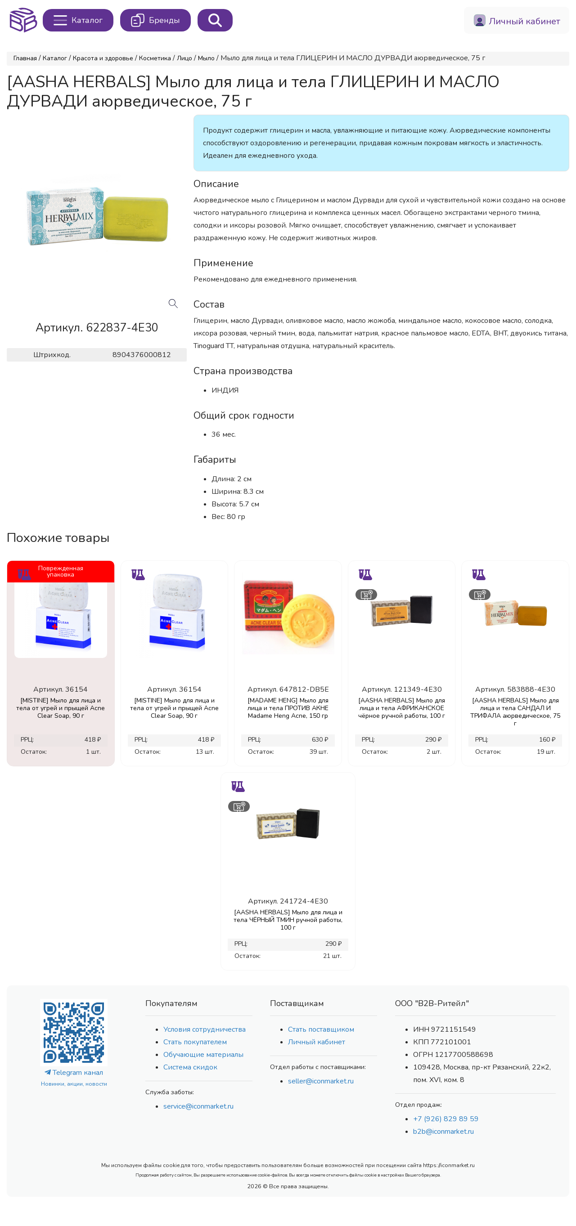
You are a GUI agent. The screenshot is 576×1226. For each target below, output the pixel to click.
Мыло (206, 58)
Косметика (155, 58)
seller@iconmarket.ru (321, 1081)
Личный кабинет (316, 1042)
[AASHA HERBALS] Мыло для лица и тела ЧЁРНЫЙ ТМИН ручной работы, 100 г (288, 919)
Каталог (55, 58)
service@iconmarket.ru (198, 1106)
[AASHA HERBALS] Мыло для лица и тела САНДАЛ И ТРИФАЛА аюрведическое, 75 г (515, 712)
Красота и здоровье (103, 58)
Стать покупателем (195, 1042)
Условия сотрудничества (204, 1029)
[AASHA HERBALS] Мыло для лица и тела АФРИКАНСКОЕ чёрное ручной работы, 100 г (401, 708)
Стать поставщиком (321, 1029)
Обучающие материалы (203, 1055)
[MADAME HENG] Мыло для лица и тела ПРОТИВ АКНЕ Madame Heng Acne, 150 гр (288, 708)
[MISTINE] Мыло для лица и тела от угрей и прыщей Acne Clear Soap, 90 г (60, 708)
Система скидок (190, 1067)
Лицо (184, 58)
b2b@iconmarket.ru (443, 1132)
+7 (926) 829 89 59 (446, 1119)
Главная (25, 58)
